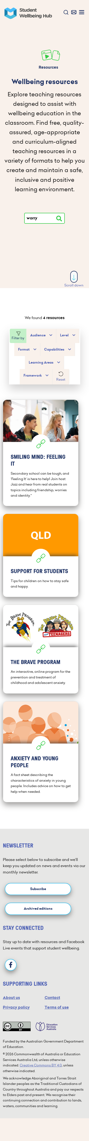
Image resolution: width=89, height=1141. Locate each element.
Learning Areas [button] (41, 362)
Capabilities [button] (54, 349)
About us (11, 997)
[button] (65, 12)
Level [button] (64, 335)
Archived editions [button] (38, 908)
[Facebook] (11, 965)
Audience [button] (38, 335)
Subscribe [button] (38, 889)
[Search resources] (59, 218)
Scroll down (74, 279)
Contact (52, 997)
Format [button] (24, 349)
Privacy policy (16, 1007)
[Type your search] (44, 218)
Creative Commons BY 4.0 (41, 1065)
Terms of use (57, 1007)
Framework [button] (32, 375)
